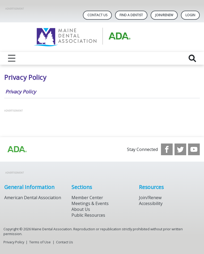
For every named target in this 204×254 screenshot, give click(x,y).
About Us (80, 209)
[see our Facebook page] (167, 149)
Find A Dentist (131, 15)
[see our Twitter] (180, 149)
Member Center (87, 197)
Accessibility (151, 203)
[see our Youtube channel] (194, 149)
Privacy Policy (20, 91)
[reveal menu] (11, 58)
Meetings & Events (90, 203)
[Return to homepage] (102, 37)
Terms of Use (40, 242)
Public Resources (88, 215)
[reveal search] (192, 58)
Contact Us (97, 15)
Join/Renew (164, 15)
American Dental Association (32, 197)
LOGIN (190, 15)
